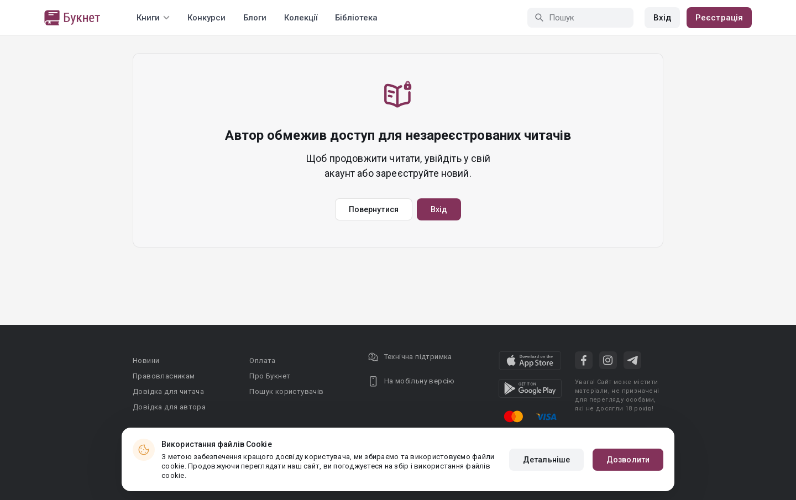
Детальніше (546, 459)
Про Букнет (269, 376)
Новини (146, 360)
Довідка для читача (168, 391)
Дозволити (628, 459)
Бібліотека (356, 18)
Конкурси (206, 18)
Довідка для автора (169, 407)
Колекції (300, 18)
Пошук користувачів (286, 391)
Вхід (662, 18)
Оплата (262, 360)
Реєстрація (719, 18)
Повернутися (374, 209)
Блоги (254, 18)
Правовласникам (164, 376)
